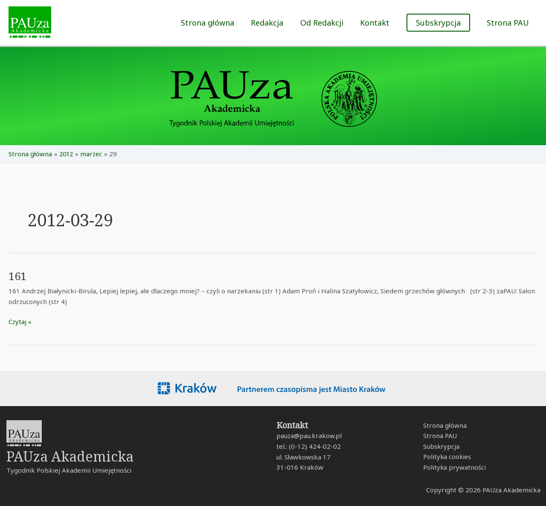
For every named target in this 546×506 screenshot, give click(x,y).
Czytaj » (20, 321)
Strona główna (214, 23)
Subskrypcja (440, 446)
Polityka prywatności (453, 467)
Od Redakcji (325, 23)
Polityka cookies (446, 457)
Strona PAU (509, 23)
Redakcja (272, 23)
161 (18, 276)
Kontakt (377, 23)
